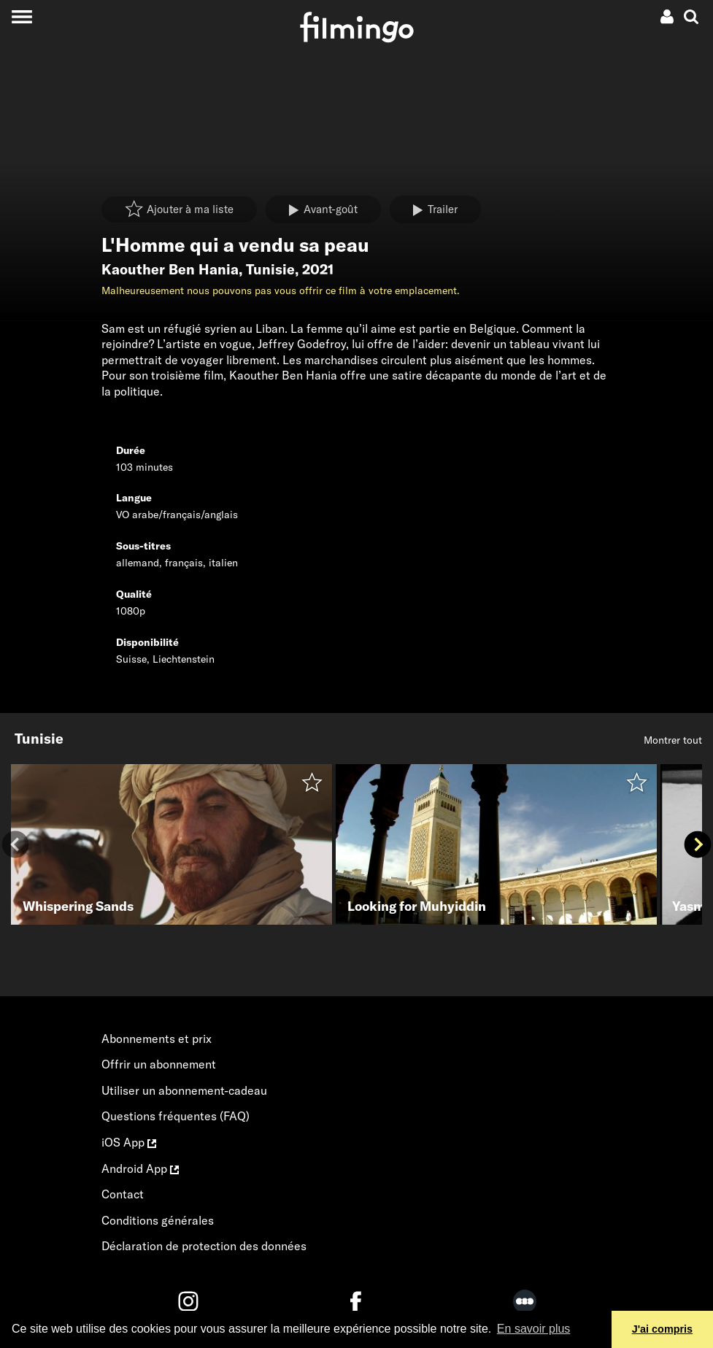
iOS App (128, 1142)
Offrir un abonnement (158, 1064)
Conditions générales (157, 1220)
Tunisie (270, 269)
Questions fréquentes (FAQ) (175, 1116)
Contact (122, 1194)
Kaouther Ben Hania (170, 269)
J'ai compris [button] (662, 1329)
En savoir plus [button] (534, 1328)
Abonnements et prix (156, 1038)
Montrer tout (673, 740)
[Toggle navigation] (21, 16)
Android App (140, 1168)
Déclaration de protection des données (204, 1246)
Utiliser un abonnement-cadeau (184, 1090)
